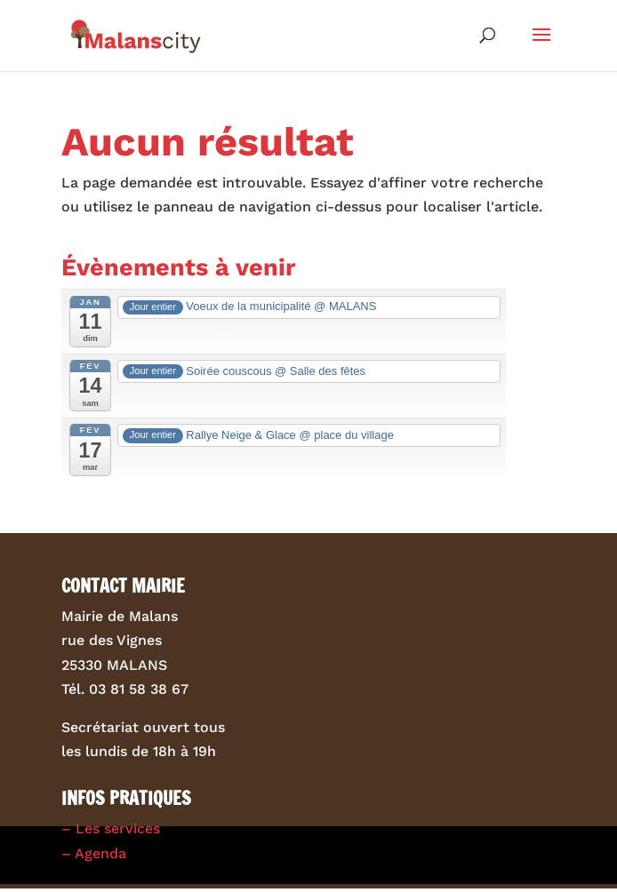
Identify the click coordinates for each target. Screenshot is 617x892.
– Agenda (93, 853)
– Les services (110, 828)
